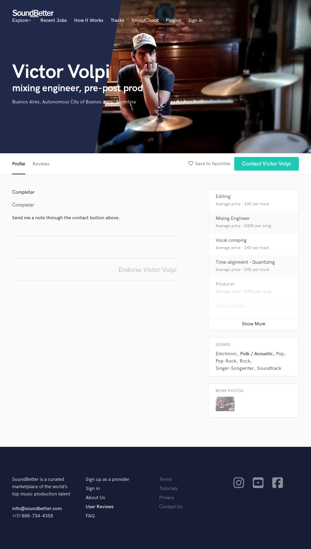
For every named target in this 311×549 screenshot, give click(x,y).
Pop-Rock (226, 361)
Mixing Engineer (233, 218)
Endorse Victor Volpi (147, 270)
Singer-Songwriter (235, 368)
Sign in (195, 20)
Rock (245, 361)
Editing (223, 197)
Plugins (173, 20)
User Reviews (100, 507)
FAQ (90, 516)
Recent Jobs (53, 20)
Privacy (166, 498)
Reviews (41, 164)
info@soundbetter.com (37, 509)
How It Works (88, 20)
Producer (225, 284)
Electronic (226, 354)
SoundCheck (145, 20)
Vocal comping (231, 240)
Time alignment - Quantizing (245, 262)
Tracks (117, 20)
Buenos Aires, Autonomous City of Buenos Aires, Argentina (74, 102)
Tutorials (168, 489)
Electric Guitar (231, 306)
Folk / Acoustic (256, 354)
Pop (280, 354)
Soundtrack (269, 368)
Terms (165, 479)
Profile (18, 164)
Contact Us (171, 507)
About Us (95, 498)
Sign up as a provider (107, 479)
